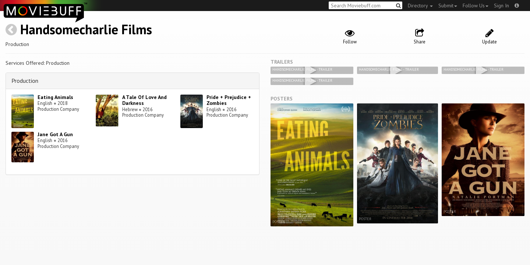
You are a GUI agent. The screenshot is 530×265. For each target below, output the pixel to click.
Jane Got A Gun (55, 134)
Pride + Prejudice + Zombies (228, 100)
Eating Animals (55, 97)
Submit (447, 5)
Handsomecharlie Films (86, 29)
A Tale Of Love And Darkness (144, 100)
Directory (420, 5)
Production (24, 80)
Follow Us (475, 5)
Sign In (501, 5)
